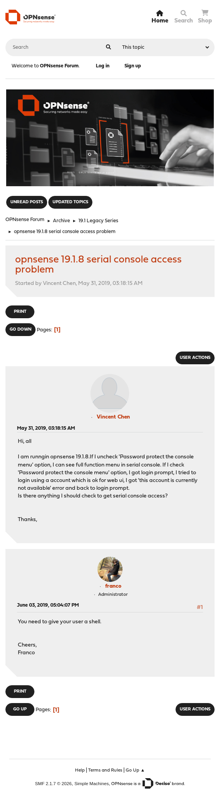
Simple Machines (91, 783)
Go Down (20, 330)
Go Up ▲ (135, 770)
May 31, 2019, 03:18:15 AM (46, 428)
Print (20, 312)
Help (80, 770)
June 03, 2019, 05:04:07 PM (48, 605)
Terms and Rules (105, 770)
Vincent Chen (113, 417)
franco (113, 586)
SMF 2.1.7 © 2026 (53, 783)
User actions (195, 358)
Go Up (20, 709)
